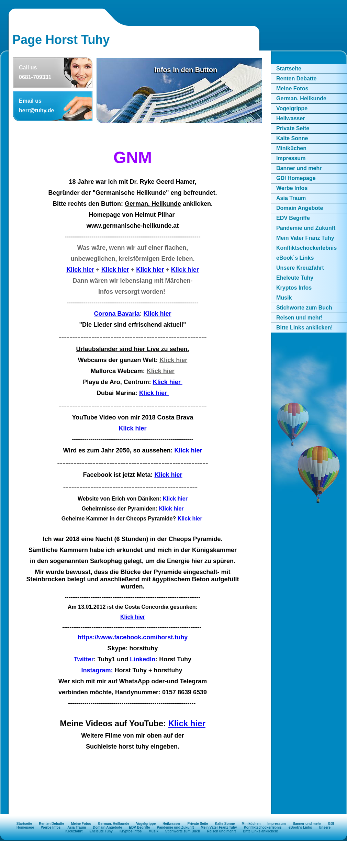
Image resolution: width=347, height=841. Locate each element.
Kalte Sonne (292, 138)
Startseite (288, 68)
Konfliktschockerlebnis (306, 248)
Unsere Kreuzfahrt (300, 268)
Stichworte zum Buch (304, 308)
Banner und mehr (299, 168)
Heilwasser (290, 118)
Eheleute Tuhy (294, 278)
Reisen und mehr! (299, 318)
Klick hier (80, 269)
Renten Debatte (296, 78)
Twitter (84, 659)
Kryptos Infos (294, 288)
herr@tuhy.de (36, 110)
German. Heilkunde (301, 98)
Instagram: (97, 670)
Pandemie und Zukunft (305, 228)
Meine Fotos (292, 88)
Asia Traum (291, 198)
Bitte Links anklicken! (304, 327)
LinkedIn (142, 659)
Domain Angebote (299, 208)
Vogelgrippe (291, 108)
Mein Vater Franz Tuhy (305, 238)
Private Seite (292, 128)
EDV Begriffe (293, 218)
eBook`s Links (295, 258)
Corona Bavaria (116, 313)
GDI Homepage (296, 178)
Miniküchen (291, 148)
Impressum (290, 158)
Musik (284, 298)
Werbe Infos (291, 188)
